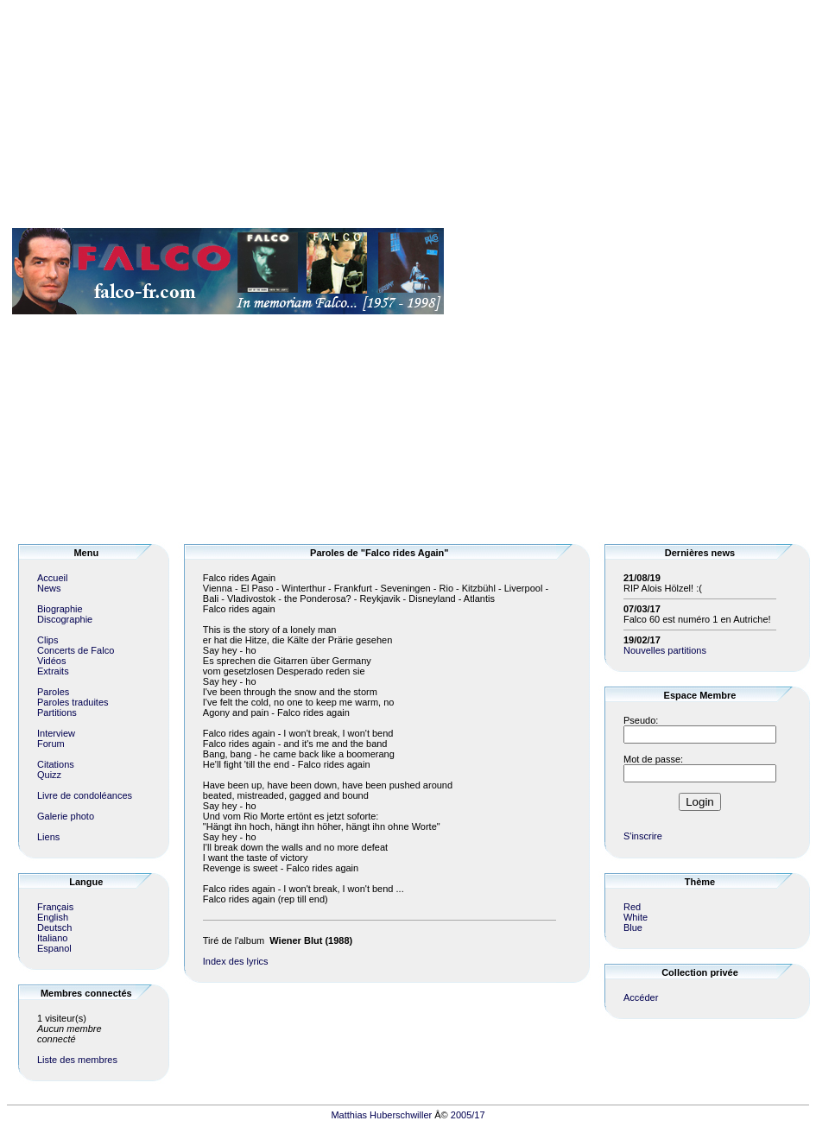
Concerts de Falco (75, 650)
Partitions (57, 712)
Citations (55, 764)
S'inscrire (642, 836)
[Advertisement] (757, 271)
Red (632, 907)
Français (55, 907)
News (49, 588)
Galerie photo (65, 816)
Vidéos (51, 660)
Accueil (52, 578)
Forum (51, 743)
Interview (56, 733)
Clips (47, 640)
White (635, 917)
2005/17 (468, 1115)
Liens (48, 837)
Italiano (52, 938)
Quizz (49, 774)
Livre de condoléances (84, 795)
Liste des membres (77, 1059)
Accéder (640, 997)
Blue (632, 927)
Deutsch (54, 927)
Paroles (53, 692)
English (52, 917)
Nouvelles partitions (664, 650)
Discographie (64, 619)
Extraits (53, 671)
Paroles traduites (73, 702)
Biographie (60, 609)
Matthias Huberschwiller (381, 1115)
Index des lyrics (236, 961)
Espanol (54, 948)
